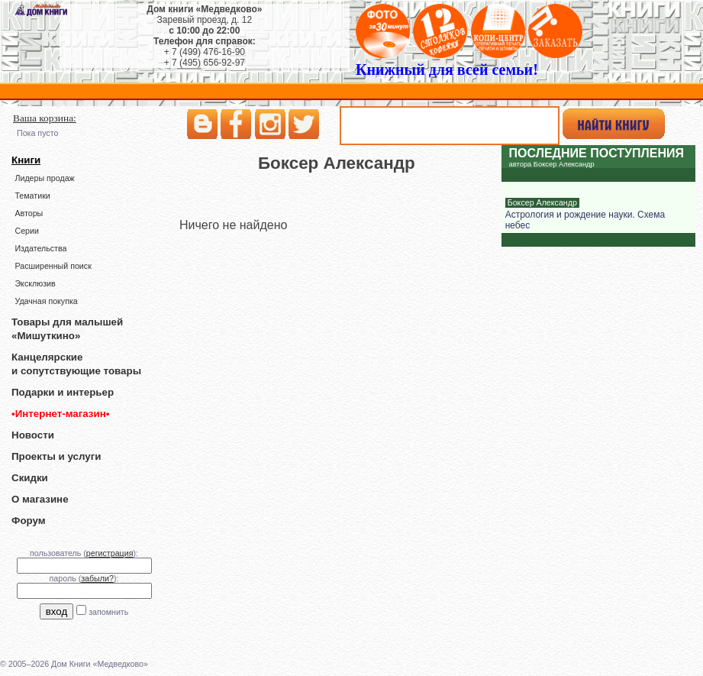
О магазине (40, 499)
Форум (28, 520)
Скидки (29, 478)
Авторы (29, 213)
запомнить (108, 611)
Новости (32, 435)
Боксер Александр (542, 202)
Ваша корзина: (44, 118)
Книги (25, 160)
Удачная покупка (46, 301)
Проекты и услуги (56, 456)
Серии (26, 230)
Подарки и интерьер (62, 392)
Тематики (32, 195)
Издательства (40, 248)
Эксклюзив (35, 283)
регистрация (110, 553)
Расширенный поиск (53, 265)
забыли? (97, 578)
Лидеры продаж (44, 178)
